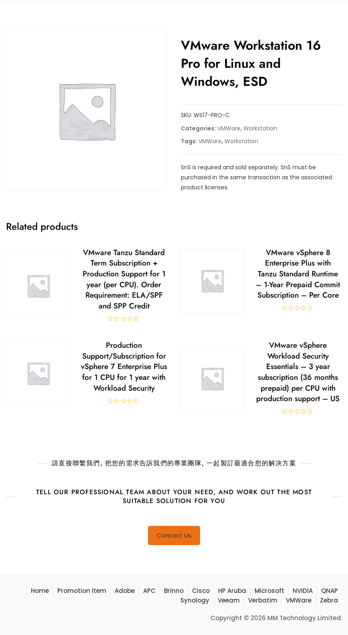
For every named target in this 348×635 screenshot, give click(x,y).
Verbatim (262, 600)
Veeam (229, 600)
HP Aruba (232, 590)
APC (149, 590)
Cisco (201, 590)
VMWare (229, 128)
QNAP (329, 590)
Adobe (125, 590)
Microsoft (269, 590)
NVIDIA (303, 590)
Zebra (329, 600)
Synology (194, 600)
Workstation (260, 128)
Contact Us (174, 535)
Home (40, 590)
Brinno (174, 590)
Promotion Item (81, 590)
